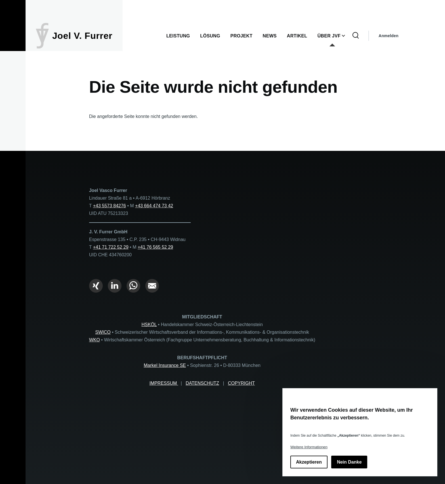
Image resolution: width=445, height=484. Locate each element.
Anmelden (388, 35)
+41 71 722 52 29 (111, 247)
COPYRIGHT (241, 383)
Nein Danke (349, 462)
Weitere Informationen (309, 447)
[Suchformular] (355, 35)
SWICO (103, 332)
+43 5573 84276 (109, 205)
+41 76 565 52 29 (155, 247)
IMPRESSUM (163, 383)
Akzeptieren (309, 462)
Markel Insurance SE (165, 365)
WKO (94, 339)
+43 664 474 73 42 (154, 205)
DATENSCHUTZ (202, 383)
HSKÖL (149, 324)
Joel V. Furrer (82, 36)
